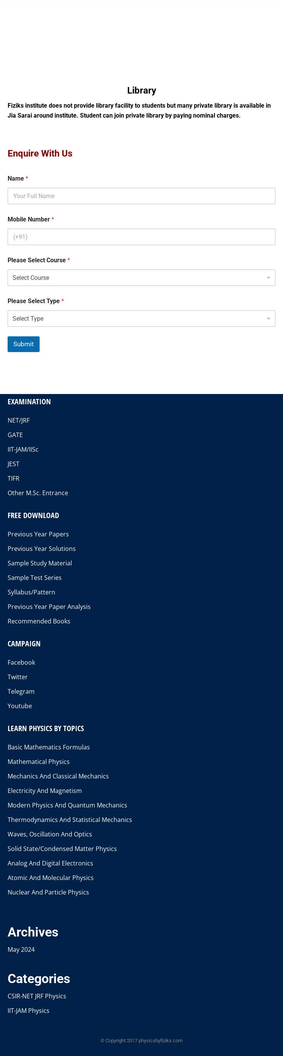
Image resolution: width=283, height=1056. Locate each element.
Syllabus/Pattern (31, 592)
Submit (23, 344)
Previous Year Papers (38, 534)
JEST (13, 464)
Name (18, 178)
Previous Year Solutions (42, 548)
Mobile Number (31, 219)
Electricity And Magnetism (45, 790)
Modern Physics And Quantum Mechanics (67, 805)
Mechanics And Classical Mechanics (58, 776)
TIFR (13, 478)
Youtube (20, 706)
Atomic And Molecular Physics (51, 878)
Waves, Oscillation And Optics (50, 834)
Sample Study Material (40, 563)
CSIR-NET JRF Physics (37, 996)
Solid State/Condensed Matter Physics (62, 848)
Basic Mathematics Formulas (49, 747)
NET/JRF (19, 420)
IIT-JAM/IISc (23, 449)
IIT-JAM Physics (29, 1010)
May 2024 (21, 949)
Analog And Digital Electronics (50, 863)
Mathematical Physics (39, 761)
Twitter (18, 677)
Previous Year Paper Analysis (49, 606)
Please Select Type (36, 301)
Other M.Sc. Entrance (38, 493)
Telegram (21, 691)
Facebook (21, 662)
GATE (15, 435)
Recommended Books (39, 621)
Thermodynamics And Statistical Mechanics (70, 819)
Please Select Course (39, 260)
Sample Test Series (35, 577)
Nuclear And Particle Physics (48, 892)
